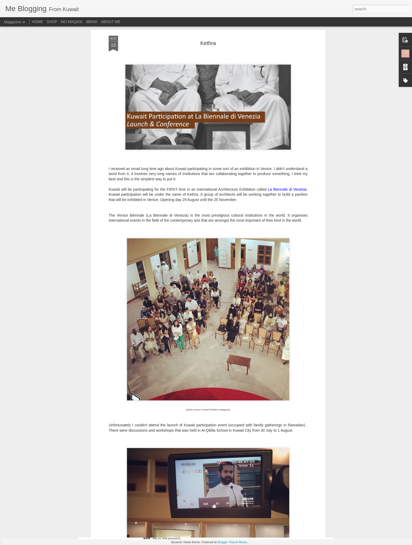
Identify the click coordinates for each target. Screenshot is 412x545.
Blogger (222, 542)
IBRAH (91, 22)
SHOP (52, 22)
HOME (37, 22)
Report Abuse (238, 542)
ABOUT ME (110, 22)
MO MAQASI (71, 22)
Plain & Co (163, 479)
